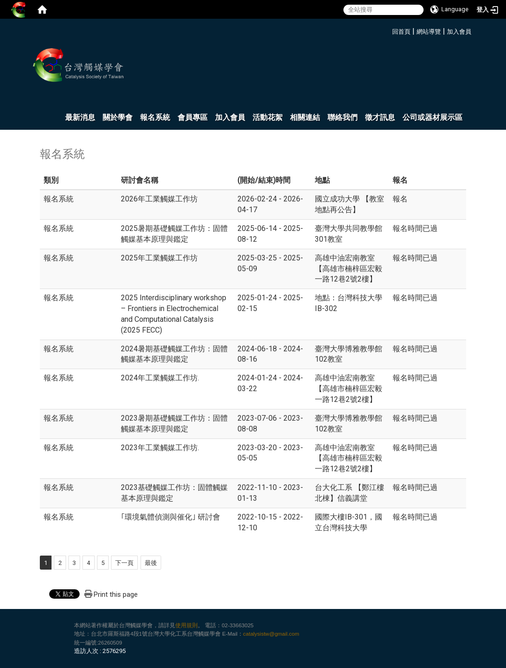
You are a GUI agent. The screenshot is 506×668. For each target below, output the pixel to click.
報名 (400, 198)
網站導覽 (429, 31)
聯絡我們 (342, 117)
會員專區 (193, 117)
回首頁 (401, 31)
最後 (151, 562)
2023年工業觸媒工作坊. (160, 447)
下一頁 (124, 562)
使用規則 (186, 625)
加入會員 (459, 31)
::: (389, 30)
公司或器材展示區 (432, 117)
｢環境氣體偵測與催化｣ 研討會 (170, 516)
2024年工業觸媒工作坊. (160, 377)
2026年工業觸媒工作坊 (159, 198)
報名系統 (155, 117)
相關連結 (305, 117)
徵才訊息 (380, 117)
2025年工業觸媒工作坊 (159, 257)
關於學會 (118, 117)
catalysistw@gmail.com (271, 634)
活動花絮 (268, 117)
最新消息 (80, 117)
